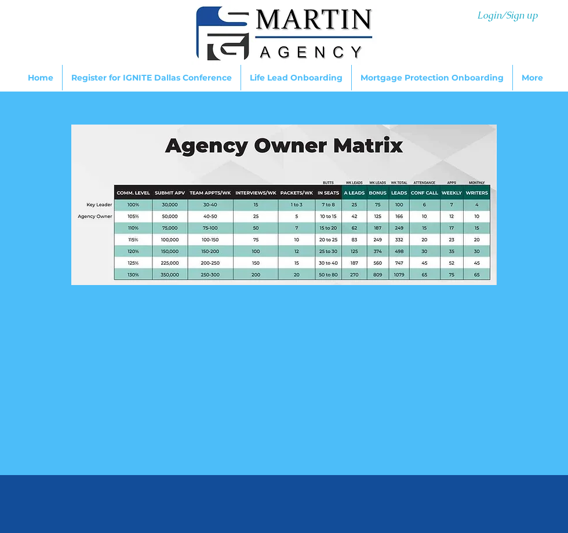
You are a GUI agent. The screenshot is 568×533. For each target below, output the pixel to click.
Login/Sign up (507, 15)
